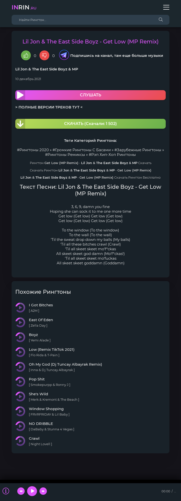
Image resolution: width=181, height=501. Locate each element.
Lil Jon (21, 69)
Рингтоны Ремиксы (66, 154)
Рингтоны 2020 (34, 149)
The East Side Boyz (49, 69)
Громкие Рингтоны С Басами (83, 149)
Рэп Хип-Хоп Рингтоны (113, 154)
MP (75, 69)
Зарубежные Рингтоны (139, 149)
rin (24, 7)
